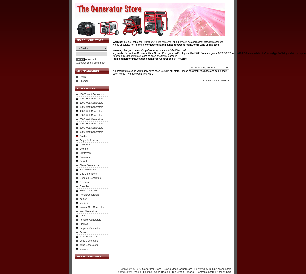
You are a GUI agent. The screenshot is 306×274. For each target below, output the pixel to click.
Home (83, 76)
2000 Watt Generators (91, 102)
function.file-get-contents (158, 42)
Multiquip (84, 203)
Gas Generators (88, 173)
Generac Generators (90, 178)
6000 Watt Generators (91, 119)
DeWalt (83, 161)
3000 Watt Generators (91, 107)
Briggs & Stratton (89, 140)
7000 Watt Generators (91, 123)
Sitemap (84, 81)
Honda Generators (89, 194)
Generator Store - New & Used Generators (167, 268)
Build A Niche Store (220, 268)
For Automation (88, 169)
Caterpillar (85, 144)
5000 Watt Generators (91, 115)
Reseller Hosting (142, 271)
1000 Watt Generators (91, 98)
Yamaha (84, 249)
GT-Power (85, 182)
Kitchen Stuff (224, 271)
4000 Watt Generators (91, 111)
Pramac (84, 224)
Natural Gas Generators (92, 207)
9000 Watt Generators (91, 132)
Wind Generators (89, 245)
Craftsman (85, 153)
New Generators (88, 211)
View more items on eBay (215, 80)
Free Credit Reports (182, 271)
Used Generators (89, 240)
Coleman (84, 148)
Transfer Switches (89, 236)
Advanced (90, 59)
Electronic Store (205, 271)
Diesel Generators (89, 165)
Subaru (83, 232)
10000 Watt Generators (92, 94)
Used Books (161, 271)
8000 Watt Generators (91, 127)
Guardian (84, 186)
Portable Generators (90, 219)
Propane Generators (90, 228)
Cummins (85, 157)
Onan (82, 215)
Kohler (83, 199)
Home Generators (89, 190)
